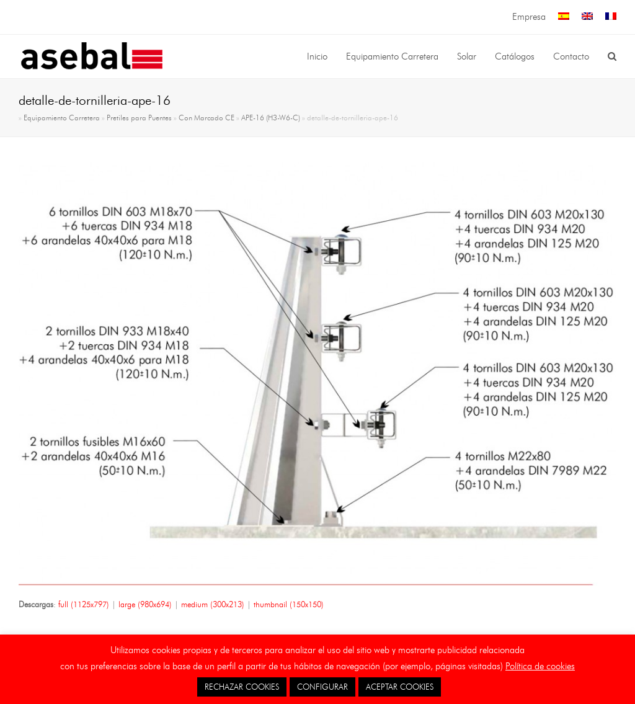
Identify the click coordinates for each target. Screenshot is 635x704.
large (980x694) (145, 604)
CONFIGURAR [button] (322, 687)
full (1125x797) (83, 604)
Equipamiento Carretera (62, 118)
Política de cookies (540, 666)
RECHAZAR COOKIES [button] (242, 687)
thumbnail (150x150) (289, 604)
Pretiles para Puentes (139, 118)
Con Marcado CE (206, 118)
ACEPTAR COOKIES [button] (399, 687)
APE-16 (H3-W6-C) (270, 118)
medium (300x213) (212, 604)
